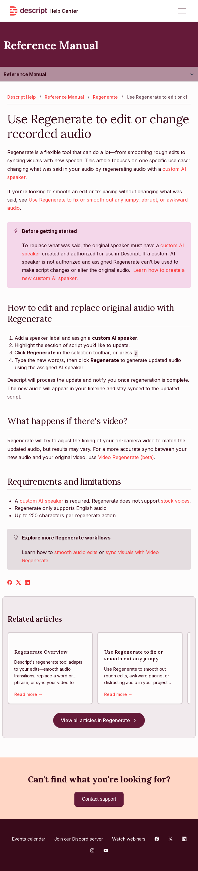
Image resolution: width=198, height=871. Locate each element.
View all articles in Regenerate (99, 720)
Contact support (99, 799)
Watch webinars (128, 839)
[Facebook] (9, 583)
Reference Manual (25, 74)
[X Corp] (18, 583)
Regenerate (105, 97)
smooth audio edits (75, 552)
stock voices (175, 501)
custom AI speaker (41, 501)
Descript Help (21, 97)
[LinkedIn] (27, 583)
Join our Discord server (78, 839)
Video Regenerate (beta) (126, 457)
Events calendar (28, 839)
